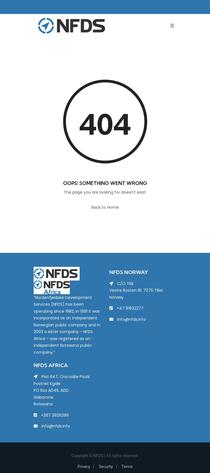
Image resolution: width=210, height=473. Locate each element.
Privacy (83, 466)
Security (106, 466)
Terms (127, 466)
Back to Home (105, 207)
